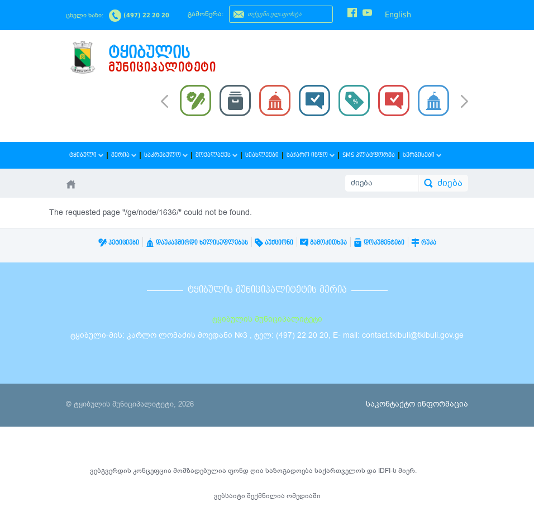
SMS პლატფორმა (368, 155)
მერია (123, 155)
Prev (164, 100)
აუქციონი (274, 243)
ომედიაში (304, 495)
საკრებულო (166, 155)
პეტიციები (118, 243)
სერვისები (422, 155)
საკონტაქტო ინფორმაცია (417, 404)
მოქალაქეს (216, 155)
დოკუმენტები (379, 243)
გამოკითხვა (323, 243)
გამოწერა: (205, 13)
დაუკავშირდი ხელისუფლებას (197, 243)
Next (464, 102)
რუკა (423, 243)
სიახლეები (262, 155)
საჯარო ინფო (311, 155)
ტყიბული (86, 155)
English (398, 14)
